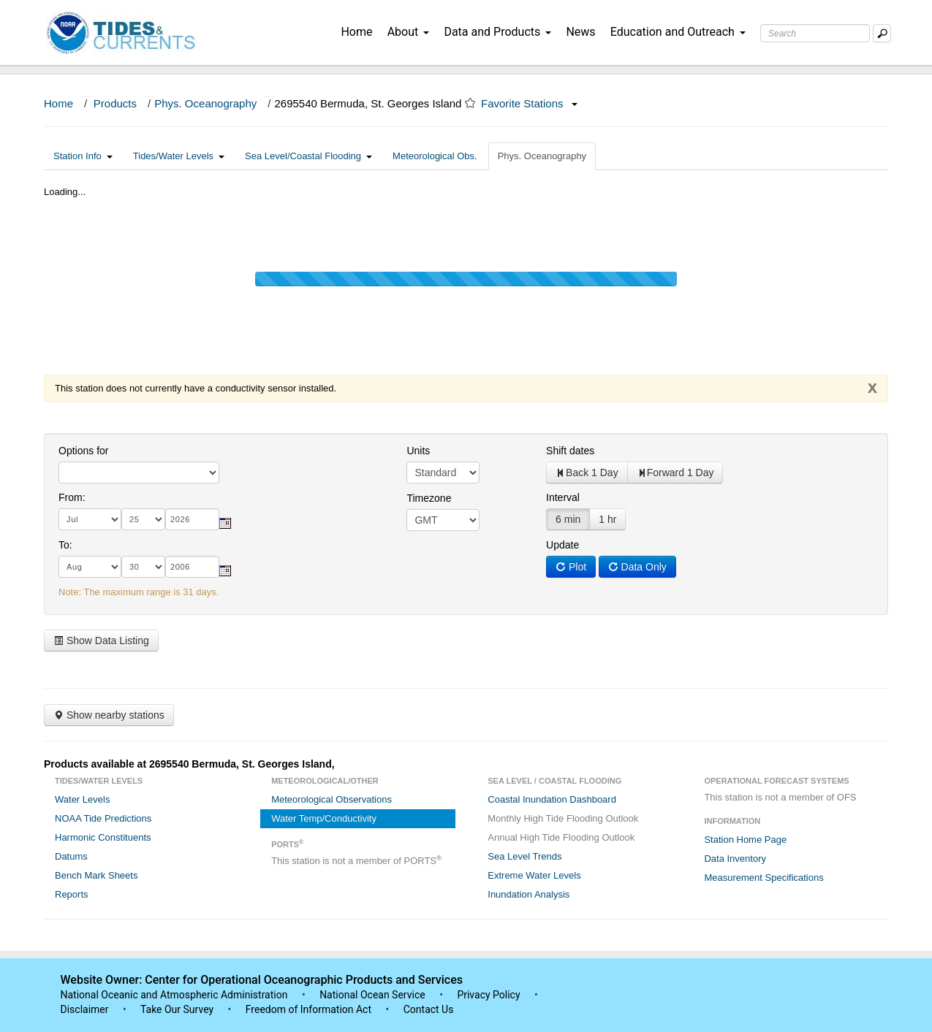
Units (418, 450)
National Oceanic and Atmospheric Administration (174, 995)
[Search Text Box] (815, 33)
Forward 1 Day (675, 472)
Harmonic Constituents (103, 837)
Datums (71, 856)
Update (562, 545)
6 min (568, 519)
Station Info (83, 155)
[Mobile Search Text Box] (882, 33)
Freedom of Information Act (308, 1009)
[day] (143, 519)
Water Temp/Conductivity (323, 818)
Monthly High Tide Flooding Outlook (563, 818)
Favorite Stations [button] (529, 103)
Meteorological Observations (331, 799)
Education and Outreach (678, 32)
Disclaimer (85, 1009)
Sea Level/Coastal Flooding (308, 155)
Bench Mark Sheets (96, 875)
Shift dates (570, 450)
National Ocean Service (372, 995)
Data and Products (497, 32)
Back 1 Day (587, 472)
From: (72, 497)
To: (65, 545)
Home (356, 32)
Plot (571, 567)
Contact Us (429, 1009)
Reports (71, 894)
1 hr (607, 519)
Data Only (637, 567)
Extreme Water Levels (534, 875)
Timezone (428, 498)
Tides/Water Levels (178, 155)
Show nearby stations (108, 715)
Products (115, 103)
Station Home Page (745, 839)
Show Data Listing (101, 640)
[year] (192, 519)
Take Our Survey (178, 1009)
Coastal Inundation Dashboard (552, 799)
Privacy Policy (488, 995)
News (580, 32)
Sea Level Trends (524, 856)
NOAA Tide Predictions (103, 818)
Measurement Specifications (763, 877)
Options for (83, 450)
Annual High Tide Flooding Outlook (561, 837)
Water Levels (82, 799)
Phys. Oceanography (205, 103)
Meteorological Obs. (435, 155)
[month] (89, 519)
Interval (563, 497)
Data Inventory (735, 858)
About (408, 32)
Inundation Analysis (528, 894)
